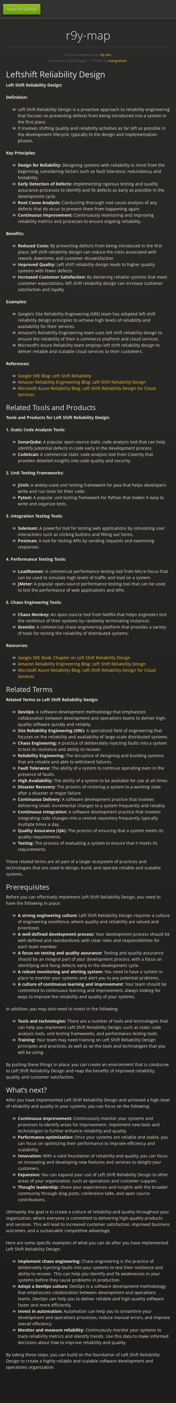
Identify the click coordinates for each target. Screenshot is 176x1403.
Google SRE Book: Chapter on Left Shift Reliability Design (74, 657)
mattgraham (117, 60)
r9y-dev (105, 54)
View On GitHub (22, 9)
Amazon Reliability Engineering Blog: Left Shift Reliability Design (82, 382)
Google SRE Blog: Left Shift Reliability (54, 376)
